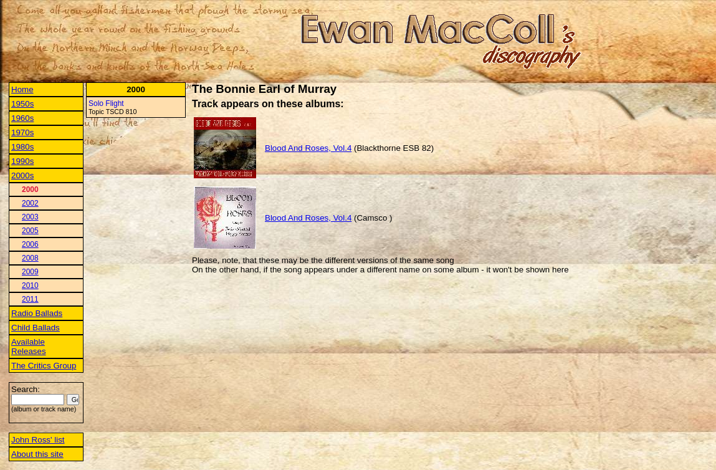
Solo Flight (106, 103)
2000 (30, 189)
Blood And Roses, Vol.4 (308, 148)
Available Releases (28, 346)
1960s (22, 118)
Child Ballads (35, 327)
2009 (30, 271)
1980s (22, 146)
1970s (22, 132)
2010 (30, 285)
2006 (30, 244)
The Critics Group (43, 365)
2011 (30, 299)
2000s (22, 175)
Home (22, 89)
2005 (30, 230)
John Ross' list (38, 439)
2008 (30, 258)
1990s (22, 161)
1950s (22, 103)
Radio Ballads (36, 313)
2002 (30, 203)
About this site (37, 454)
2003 (30, 217)
